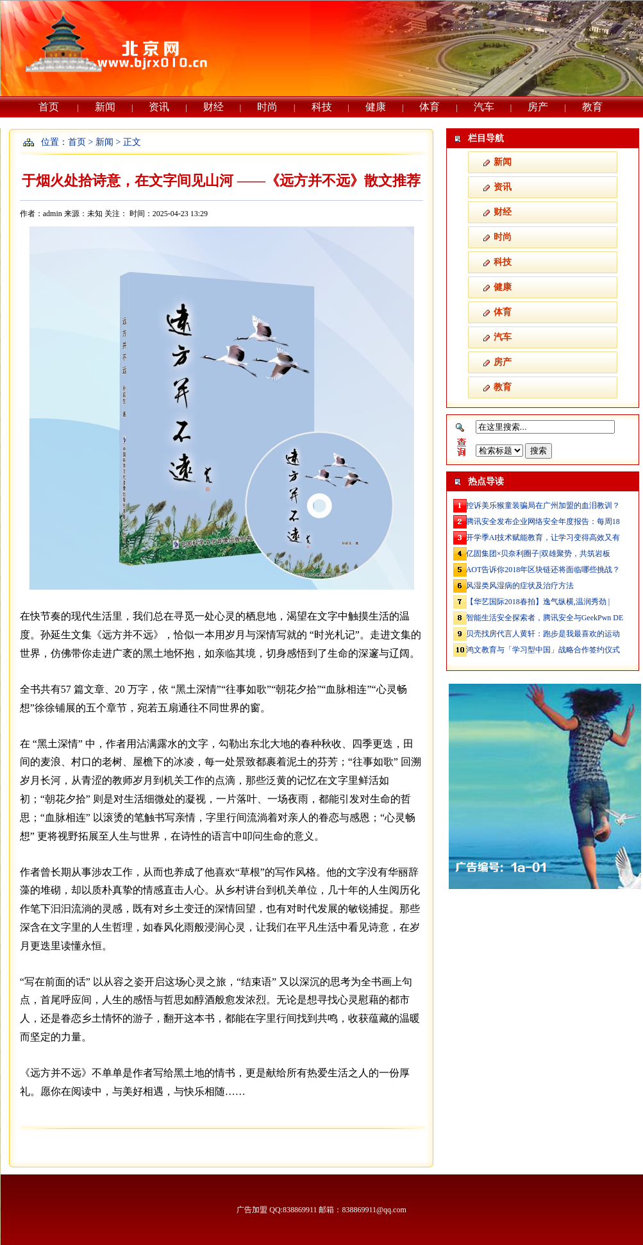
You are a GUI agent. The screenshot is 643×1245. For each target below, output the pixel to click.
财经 (213, 106)
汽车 (484, 106)
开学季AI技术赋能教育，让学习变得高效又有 (543, 537)
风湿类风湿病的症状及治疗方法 (520, 585)
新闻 (105, 106)
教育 (592, 106)
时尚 (267, 106)
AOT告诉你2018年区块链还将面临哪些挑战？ (543, 569)
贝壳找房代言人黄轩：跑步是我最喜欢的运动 (543, 633)
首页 (48, 106)
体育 (429, 106)
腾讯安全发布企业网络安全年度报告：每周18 (543, 521)
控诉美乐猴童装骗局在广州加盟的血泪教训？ (543, 505)
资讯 (159, 106)
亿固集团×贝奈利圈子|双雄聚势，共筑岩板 (538, 553)
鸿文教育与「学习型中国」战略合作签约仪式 (543, 649)
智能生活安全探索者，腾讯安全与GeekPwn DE (545, 617)
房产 (538, 106)
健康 (375, 106)
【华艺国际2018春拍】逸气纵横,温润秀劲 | (538, 601)
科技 (322, 106)
